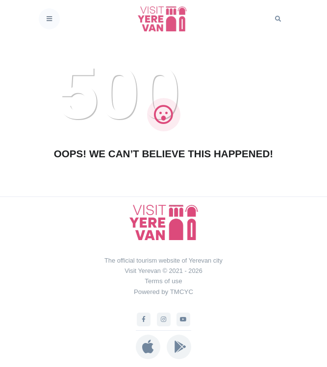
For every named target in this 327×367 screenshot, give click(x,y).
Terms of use (163, 281)
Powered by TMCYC (163, 291)
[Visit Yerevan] (165, 19)
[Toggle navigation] (49, 18)
